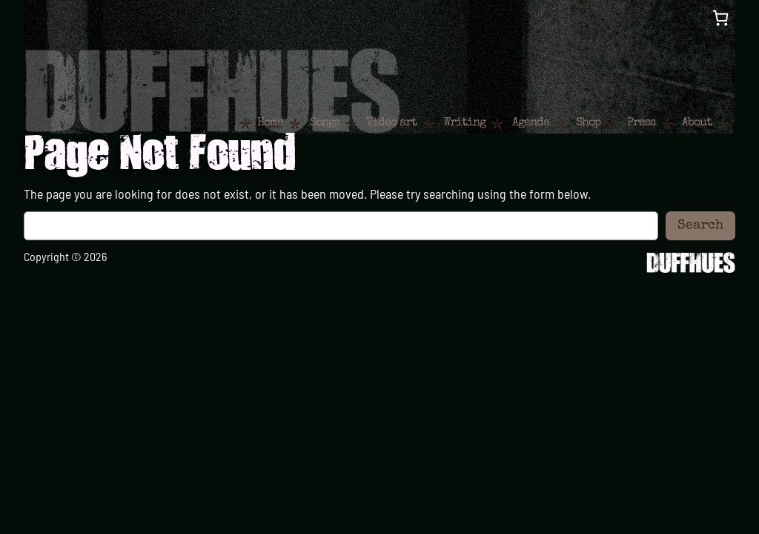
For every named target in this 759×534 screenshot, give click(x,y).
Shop (588, 123)
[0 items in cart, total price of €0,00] (720, 18)
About (697, 123)
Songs (324, 123)
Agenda (530, 123)
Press (641, 123)
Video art (391, 123)
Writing (464, 123)
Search (700, 225)
